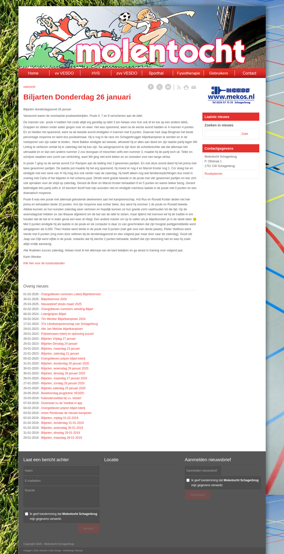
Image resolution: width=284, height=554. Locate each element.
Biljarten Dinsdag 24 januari (59, 343)
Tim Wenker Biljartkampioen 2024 (63, 319)
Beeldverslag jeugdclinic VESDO (62, 393)
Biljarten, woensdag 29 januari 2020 (64, 368)
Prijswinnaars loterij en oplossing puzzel (67, 334)
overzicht (29, 87)
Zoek (244, 134)
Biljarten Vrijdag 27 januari (58, 338)
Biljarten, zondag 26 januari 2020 (63, 383)
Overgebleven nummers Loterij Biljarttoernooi (71, 294)
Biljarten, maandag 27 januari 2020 (64, 378)
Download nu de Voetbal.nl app (61, 403)
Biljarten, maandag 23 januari (60, 348)
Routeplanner (213, 173)
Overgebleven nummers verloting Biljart (67, 309)
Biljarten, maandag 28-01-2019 (61, 437)
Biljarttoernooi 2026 (54, 299)
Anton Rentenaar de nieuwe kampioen (66, 413)
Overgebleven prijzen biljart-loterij (63, 358)
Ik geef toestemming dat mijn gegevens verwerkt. (63, 516)
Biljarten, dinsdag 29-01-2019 (60, 432)
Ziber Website (40, 550)
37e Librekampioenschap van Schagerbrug (69, 324)
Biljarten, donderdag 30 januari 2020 (65, 363)
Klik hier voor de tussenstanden (44, 263)
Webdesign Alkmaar (73, 550)
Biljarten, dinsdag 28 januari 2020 (63, 373)
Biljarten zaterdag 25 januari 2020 (63, 388)
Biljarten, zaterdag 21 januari (60, 353)
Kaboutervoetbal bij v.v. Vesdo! (61, 398)
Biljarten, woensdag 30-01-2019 (62, 428)
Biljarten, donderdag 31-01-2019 (62, 423)
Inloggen (27, 550)
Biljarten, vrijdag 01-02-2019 (59, 418)
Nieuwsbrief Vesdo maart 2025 (61, 304)
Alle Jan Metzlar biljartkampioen (62, 329)
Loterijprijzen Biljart (53, 314)
